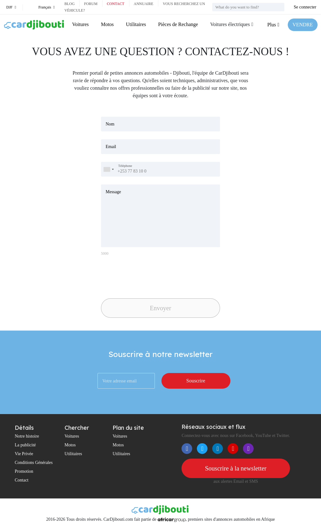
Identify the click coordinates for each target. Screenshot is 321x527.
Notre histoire (27, 436)
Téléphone (125, 166)
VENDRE (302, 24)
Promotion (24, 471)
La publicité (25, 445)
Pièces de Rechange (178, 24)
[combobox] (108, 169)
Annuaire (144, 4)
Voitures (80, 24)
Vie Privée (24, 453)
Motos (107, 24)
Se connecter (305, 7)
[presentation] (145, 275)
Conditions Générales (34, 462)
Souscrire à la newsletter (235, 468)
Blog (69, 4)
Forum (90, 4)
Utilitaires (136, 24)
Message (113, 191)
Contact (115, 4)
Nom (110, 124)
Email (111, 146)
